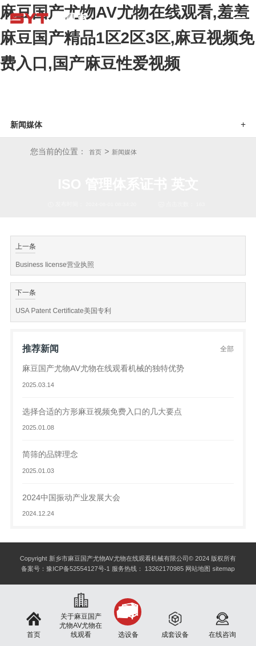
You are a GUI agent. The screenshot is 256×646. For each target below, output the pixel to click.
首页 (95, 152)
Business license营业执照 (54, 265)
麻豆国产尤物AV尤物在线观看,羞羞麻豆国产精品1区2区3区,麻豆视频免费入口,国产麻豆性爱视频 (127, 37)
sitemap (224, 568)
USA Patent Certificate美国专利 (63, 311)
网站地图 (197, 568)
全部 (227, 349)
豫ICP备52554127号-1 (77, 568)
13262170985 (164, 568)
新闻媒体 (124, 152)
